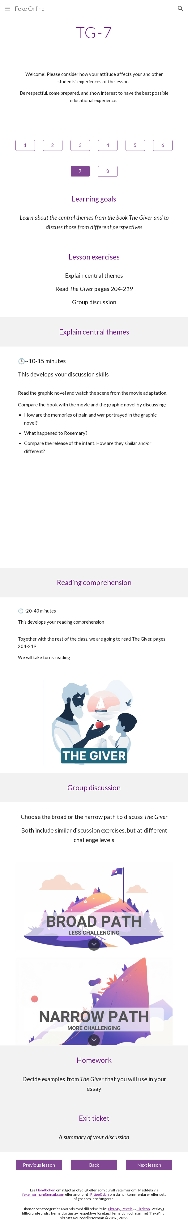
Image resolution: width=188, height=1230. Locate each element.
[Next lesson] (149, 1165)
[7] (80, 171)
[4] (107, 145)
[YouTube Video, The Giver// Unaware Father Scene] (94, 516)
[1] (25, 145)
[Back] (94, 1165)
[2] (52, 145)
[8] (107, 171)
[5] (135, 145)
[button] (7, 8)
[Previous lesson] (39, 1165)
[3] (80, 145)
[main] (93, 32)
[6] (162, 145)
